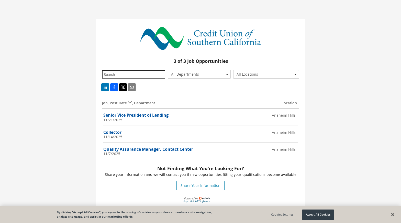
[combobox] (199, 74)
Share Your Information (200, 185)
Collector (112, 132)
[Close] (392, 215)
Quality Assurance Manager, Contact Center (148, 149)
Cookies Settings (282, 215)
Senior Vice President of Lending (136, 115)
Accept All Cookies (318, 215)
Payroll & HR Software (196, 201)
